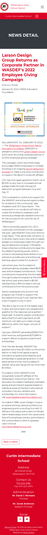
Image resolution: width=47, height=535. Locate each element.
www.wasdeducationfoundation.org (24, 397)
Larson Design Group (34, 151)
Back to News (11, 442)
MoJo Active (28, 532)
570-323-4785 (23, 483)
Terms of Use (10, 527)
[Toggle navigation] (42, 7)
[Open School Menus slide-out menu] (44, 267)
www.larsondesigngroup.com (16, 427)
